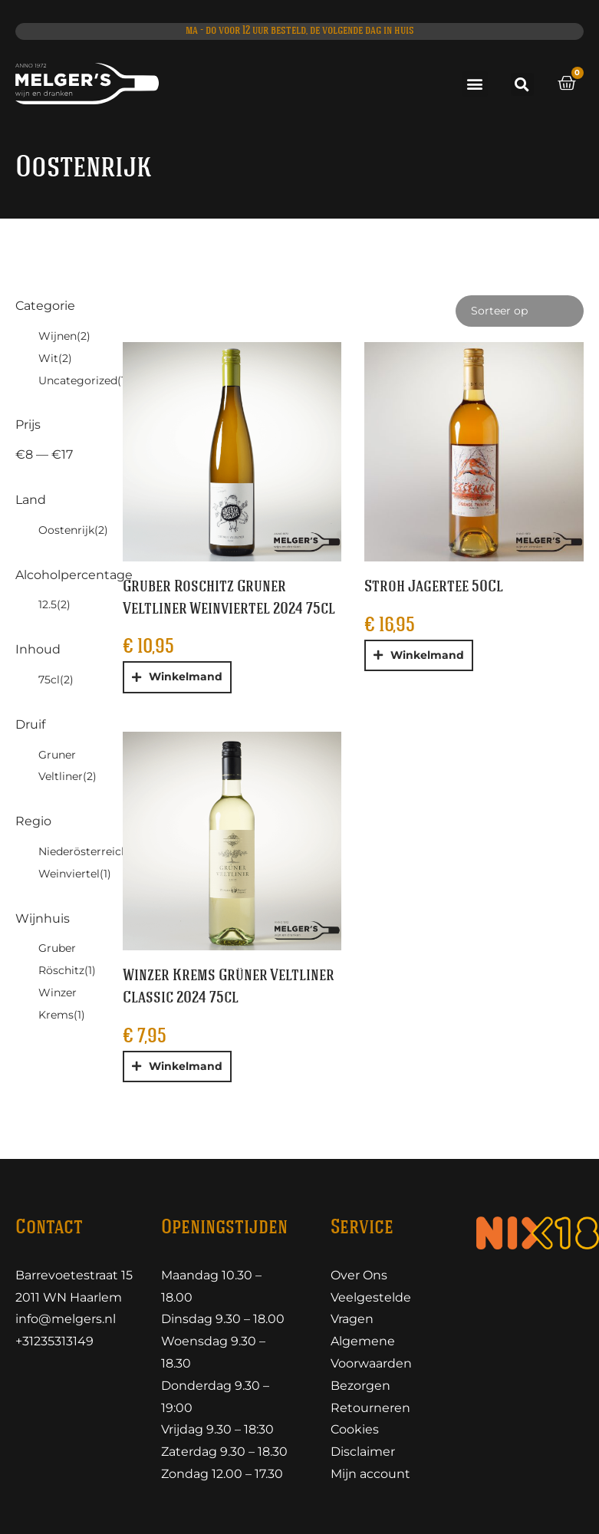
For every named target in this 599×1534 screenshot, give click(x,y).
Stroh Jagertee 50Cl (433, 587)
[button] (475, 84)
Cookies (355, 1429)
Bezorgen (360, 1385)
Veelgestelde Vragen (371, 1308)
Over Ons (359, 1275)
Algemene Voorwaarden (371, 1352)
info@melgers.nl (65, 1319)
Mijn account (370, 1474)
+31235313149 (54, 1341)
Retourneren (370, 1408)
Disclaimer (363, 1451)
